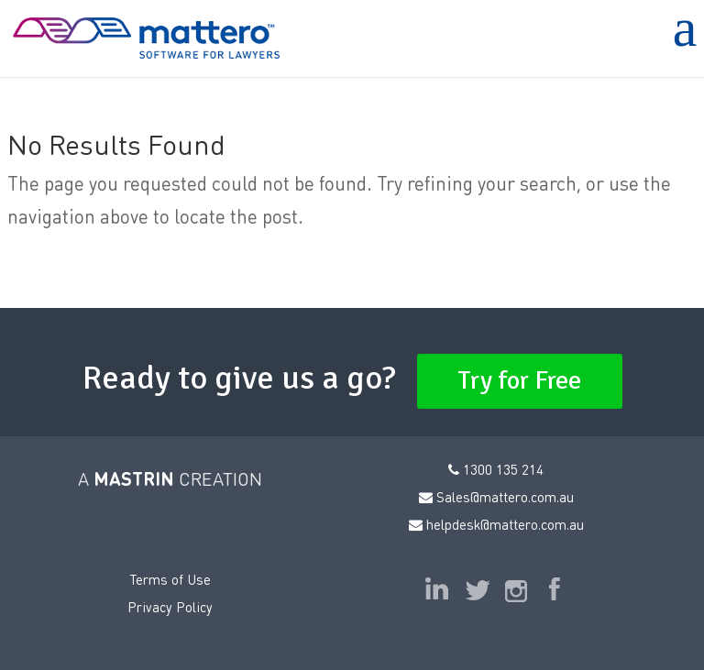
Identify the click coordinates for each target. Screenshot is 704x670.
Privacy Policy (170, 607)
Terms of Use (170, 579)
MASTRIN (134, 478)
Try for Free (519, 380)
